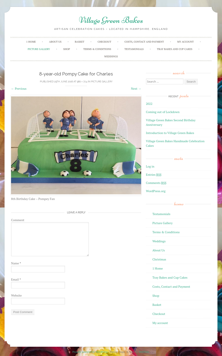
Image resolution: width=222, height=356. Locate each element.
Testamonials (134, 49)
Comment (17, 220)
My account (185, 41)
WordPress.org (155, 191)
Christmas (159, 259)
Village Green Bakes (111, 20)
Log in (150, 166)
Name (16, 263)
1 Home (31, 41)
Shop (66, 49)
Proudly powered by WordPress (90, 351)
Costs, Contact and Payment (144, 41)
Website (16, 295)
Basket (79, 41)
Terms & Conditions (97, 49)
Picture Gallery (39, 49)
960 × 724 (82, 81)
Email (16, 279)
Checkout (104, 41)
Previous (18, 88)
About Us (55, 41)
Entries (154, 174)
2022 (149, 104)
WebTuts (144, 351)
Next (136, 88)
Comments (156, 183)
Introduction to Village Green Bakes (170, 133)
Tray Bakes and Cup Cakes (174, 49)
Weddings (111, 56)
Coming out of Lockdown (163, 112)
